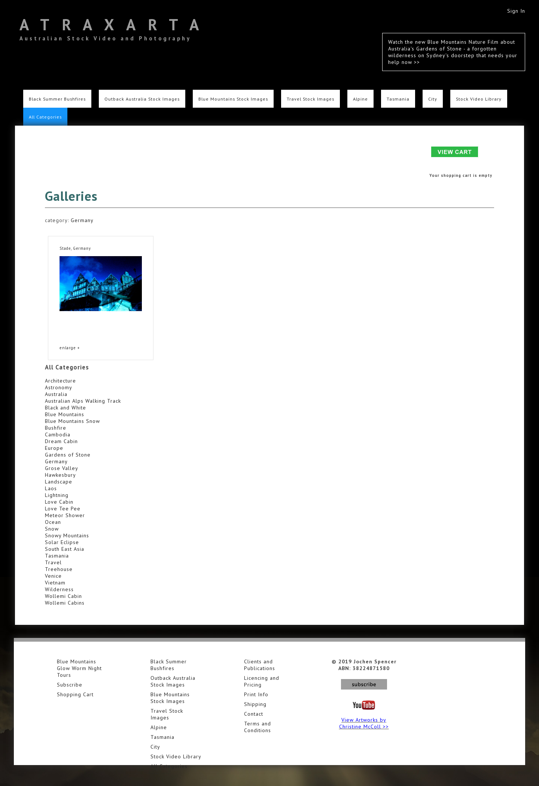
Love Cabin (59, 501)
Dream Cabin (61, 441)
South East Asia (64, 549)
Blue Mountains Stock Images (233, 99)
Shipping (255, 704)
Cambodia (57, 434)
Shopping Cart (75, 694)
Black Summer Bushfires (57, 99)
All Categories (45, 117)
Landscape (58, 481)
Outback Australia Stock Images (142, 99)
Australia (56, 394)
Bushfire (55, 427)
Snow (52, 528)
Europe (54, 448)
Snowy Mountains (67, 535)
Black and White (65, 407)
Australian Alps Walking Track (83, 400)
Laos (51, 488)
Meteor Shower (65, 515)
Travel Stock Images (310, 99)
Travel (53, 562)
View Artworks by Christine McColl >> (364, 723)
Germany (82, 220)
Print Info (256, 694)
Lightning (56, 495)
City (432, 99)
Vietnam (55, 582)
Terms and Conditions (257, 727)
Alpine (360, 99)
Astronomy (58, 387)
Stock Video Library (479, 99)
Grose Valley (61, 468)
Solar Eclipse (62, 542)
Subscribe (69, 684)
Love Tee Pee (62, 508)
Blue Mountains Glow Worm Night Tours (79, 668)
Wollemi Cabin (63, 596)
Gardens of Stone (68, 454)
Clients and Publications (259, 665)
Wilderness (59, 589)
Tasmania (398, 99)
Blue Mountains (64, 414)
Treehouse (59, 569)
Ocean (53, 522)
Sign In (516, 10)
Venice (53, 575)
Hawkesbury (60, 475)
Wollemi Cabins (65, 602)
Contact (253, 713)
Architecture (60, 380)
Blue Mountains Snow (72, 421)
